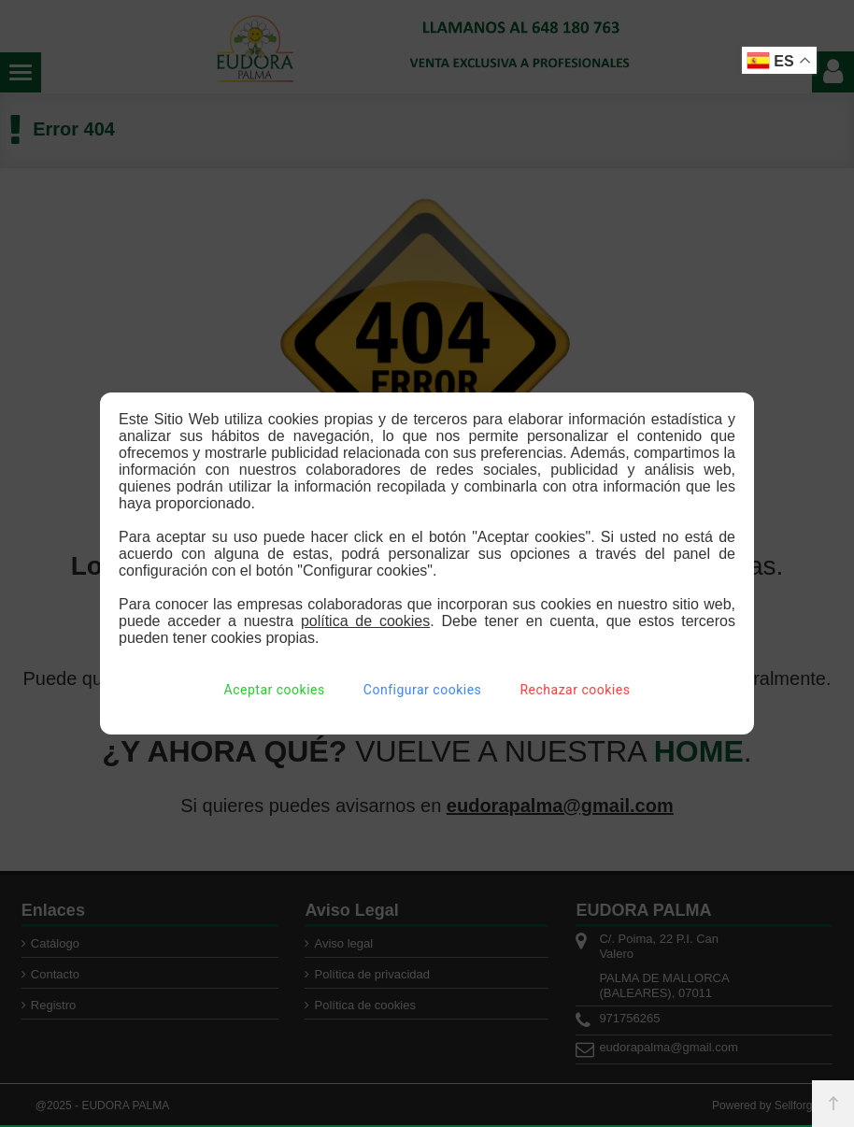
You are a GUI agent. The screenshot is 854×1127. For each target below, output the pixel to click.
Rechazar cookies (574, 689)
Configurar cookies (422, 689)
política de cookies (365, 621)
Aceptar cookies (274, 689)
